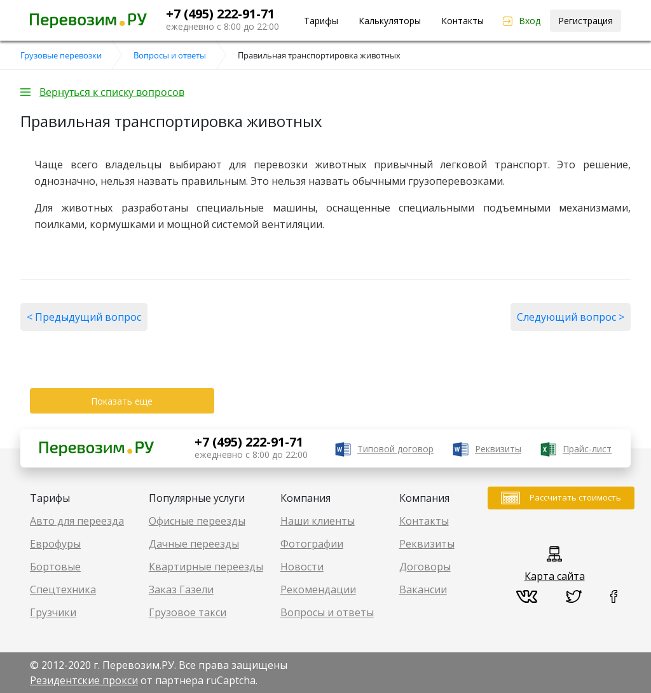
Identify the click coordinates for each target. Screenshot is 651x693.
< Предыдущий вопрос (84, 317)
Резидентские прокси (84, 680)
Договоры (425, 567)
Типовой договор (395, 449)
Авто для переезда (77, 521)
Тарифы (321, 21)
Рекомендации (318, 589)
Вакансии (423, 589)
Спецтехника (63, 589)
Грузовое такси (187, 612)
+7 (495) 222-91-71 (220, 13)
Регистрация (585, 21)
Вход (529, 21)
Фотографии (311, 544)
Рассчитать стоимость (575, 497)
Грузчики (53, 612)
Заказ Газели (181, 589)
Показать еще (122, 401)
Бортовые (55, 567)
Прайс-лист (587, 449)
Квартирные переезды (206, 567)
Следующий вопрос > (570, 317)
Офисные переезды (197, 521)
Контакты (462, 21)
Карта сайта (554, 576)
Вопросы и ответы (327, 612)
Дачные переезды (194, 544)
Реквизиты (498, 449)
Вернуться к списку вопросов (111, 92)
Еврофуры (55, 544)
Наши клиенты (317, 521)
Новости (302, 567)
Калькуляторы (390, 21)
